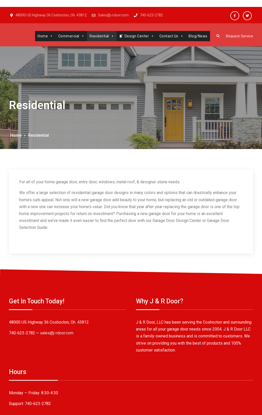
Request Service (238, 36)
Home (43, 36)
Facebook (234, 15)
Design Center (137, 36)
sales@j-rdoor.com (56, 342)
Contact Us (169, 36)
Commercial (69, 36)
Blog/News (195, 36)
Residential (99, 36)
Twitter (247, 15)
